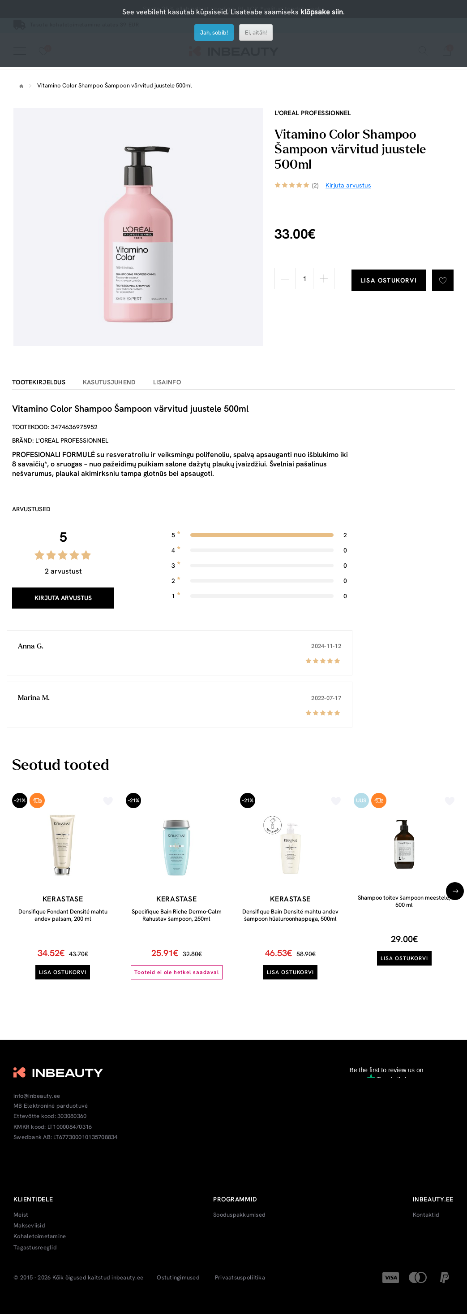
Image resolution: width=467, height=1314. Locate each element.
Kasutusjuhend (109, 382)
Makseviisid (29, 1225)
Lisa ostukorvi (388, 280)
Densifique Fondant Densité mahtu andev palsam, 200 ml (62, 915)
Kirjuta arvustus (63, 598)
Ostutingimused (178, 1277)
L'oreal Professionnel (312, 113)
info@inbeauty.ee (36, 1096)
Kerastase (63, 899)
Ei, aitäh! (256, 32)
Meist (20, 1214)
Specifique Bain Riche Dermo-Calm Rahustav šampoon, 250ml (177, 915)
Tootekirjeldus (38, 382)
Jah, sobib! (214, 32)
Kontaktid (426, 1214)
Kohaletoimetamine (39, 1236)
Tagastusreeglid (35, 1247)
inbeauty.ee (127, 1277)
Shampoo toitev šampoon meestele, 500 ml (404, 901)
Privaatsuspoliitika (240, 1277)
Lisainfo (167, 382)
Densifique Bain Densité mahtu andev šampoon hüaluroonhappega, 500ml (290, 915)
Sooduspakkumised (239, 1214)
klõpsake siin (321, 12)
